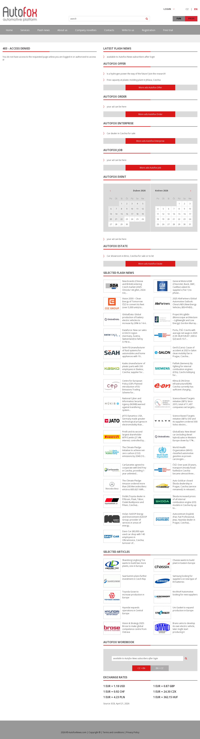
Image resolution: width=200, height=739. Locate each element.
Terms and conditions (113, 732)
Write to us (128, 30)
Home (9, 30)
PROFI (191, 18)
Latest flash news (117, 48)
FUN (179, 18)
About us (62, 30)
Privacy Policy (132, 732)
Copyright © (94, 732)
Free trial (168, 30)
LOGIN (169, 9)
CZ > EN (141, 668)
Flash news (43, 30)
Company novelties (85, 30)
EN (195, 9)
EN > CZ (159, 668)
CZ (187, 9)
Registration (148, 30)
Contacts (109, 30)
